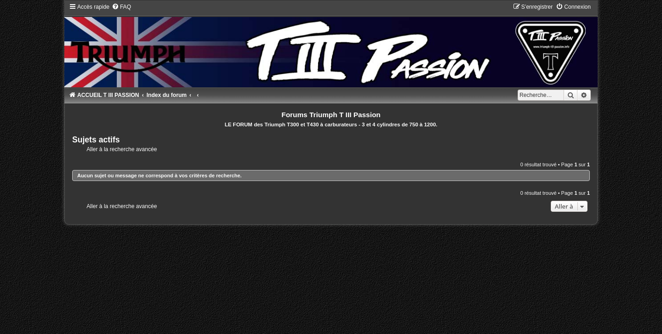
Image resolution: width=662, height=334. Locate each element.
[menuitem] (121, 7)
